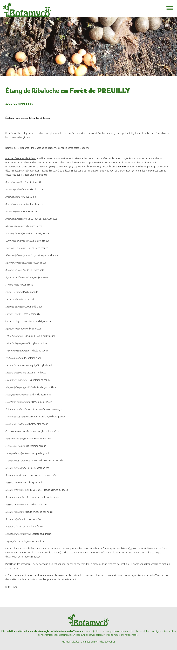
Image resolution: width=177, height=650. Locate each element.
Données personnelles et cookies (98, 641)
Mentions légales (70, 641)
